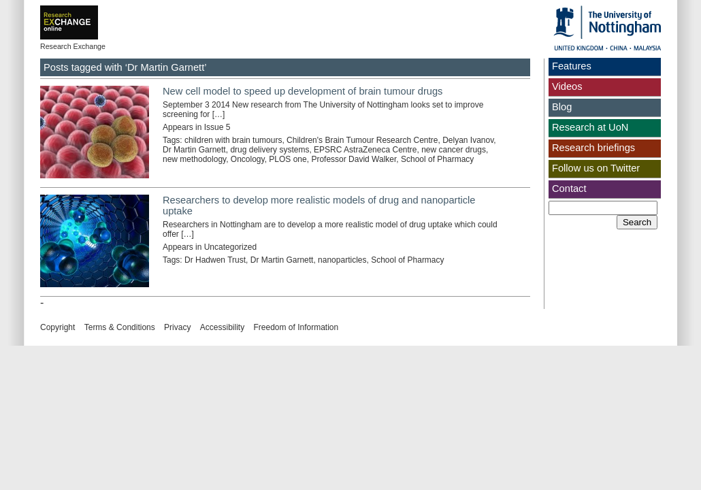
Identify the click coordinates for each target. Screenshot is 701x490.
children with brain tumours (233, 140)
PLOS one (287, 159)
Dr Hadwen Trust (215, 260)
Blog (562, 106)
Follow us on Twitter (596, 168)
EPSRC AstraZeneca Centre (365, 149)
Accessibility (222, 327)
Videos (567, 86)
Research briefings (593, 147)
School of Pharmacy (437, 159)
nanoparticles (342, 260)
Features (571, 66)
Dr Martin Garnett (194, 149)
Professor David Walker (353, 159)
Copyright (57, 327)
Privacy (177, 327)
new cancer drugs (453, 149)
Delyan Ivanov (467, 140)
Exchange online (90, 12)
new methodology (194, 159)
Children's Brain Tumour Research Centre (362, 140)
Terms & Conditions (119, 327)
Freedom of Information (295, 327)
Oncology (248, 159)
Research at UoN (590, 127)
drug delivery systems (269, 149)
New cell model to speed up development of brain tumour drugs (302, 91)
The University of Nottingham (607, 27)
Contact (569, 188)
